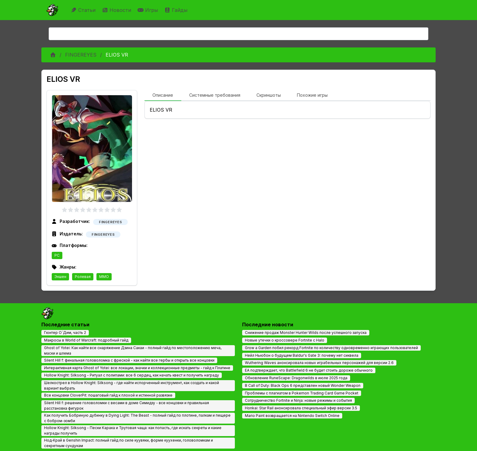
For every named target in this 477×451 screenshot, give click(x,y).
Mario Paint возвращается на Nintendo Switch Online (292, 415)
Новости (117, 10)
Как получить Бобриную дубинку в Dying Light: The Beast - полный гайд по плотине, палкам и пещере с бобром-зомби (137, 418)
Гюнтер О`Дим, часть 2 (65, 332)
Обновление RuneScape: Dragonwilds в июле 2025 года (296, 378)
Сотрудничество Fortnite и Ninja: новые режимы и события (298, 400)
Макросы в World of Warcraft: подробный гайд (86, 340)
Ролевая (83, 276)
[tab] (162, 95)
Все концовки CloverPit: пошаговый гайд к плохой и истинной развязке (108, 395)
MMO (104, 276)
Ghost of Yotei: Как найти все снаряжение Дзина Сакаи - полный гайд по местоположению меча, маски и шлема (132, 350)
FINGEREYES (80, 55)
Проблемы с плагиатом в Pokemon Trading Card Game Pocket (301, 393)
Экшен (60, 276)
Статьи (84, 10)
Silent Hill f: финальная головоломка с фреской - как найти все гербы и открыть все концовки (129, 360)
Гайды (176, 10)
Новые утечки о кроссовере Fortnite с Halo (284, 340)
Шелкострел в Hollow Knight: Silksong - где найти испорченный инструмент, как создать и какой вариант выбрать (131, 385)
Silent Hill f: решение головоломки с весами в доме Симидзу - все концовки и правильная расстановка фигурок (126, 406)
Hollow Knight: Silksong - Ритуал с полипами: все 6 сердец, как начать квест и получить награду (131, 375)
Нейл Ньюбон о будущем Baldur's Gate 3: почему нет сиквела (301, 355)
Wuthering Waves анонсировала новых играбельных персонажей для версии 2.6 (319, 362)
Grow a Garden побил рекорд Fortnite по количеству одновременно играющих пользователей (331, 347)
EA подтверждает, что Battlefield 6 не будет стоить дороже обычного (309, 370)
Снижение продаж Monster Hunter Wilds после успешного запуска (306, 332)
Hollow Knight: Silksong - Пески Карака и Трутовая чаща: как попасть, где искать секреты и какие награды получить (132, 430)
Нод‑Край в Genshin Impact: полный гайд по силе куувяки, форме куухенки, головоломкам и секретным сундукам (128, 443)
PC (57, 255)
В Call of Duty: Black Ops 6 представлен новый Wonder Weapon (302, 385)
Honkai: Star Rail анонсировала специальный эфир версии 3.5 (301, 408)
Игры (148, 10)
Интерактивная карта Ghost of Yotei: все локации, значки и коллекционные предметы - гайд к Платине (137, 368)
